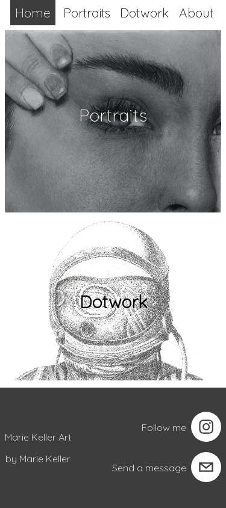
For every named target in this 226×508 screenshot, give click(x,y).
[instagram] (206, 427)
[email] (206, 467)
